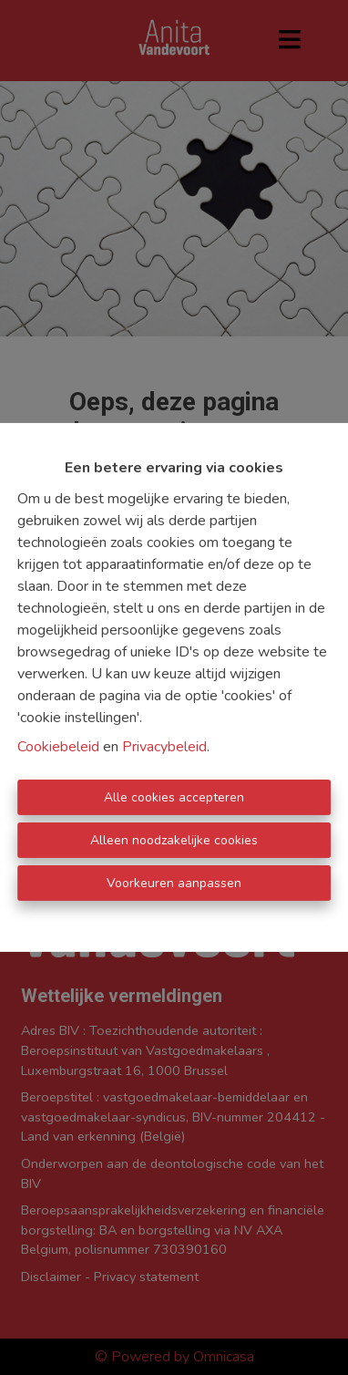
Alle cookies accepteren (174, 797)
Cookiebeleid (58, 747)
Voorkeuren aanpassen (174, 883)
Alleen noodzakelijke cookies (174, 840)
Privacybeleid (164, 747)
